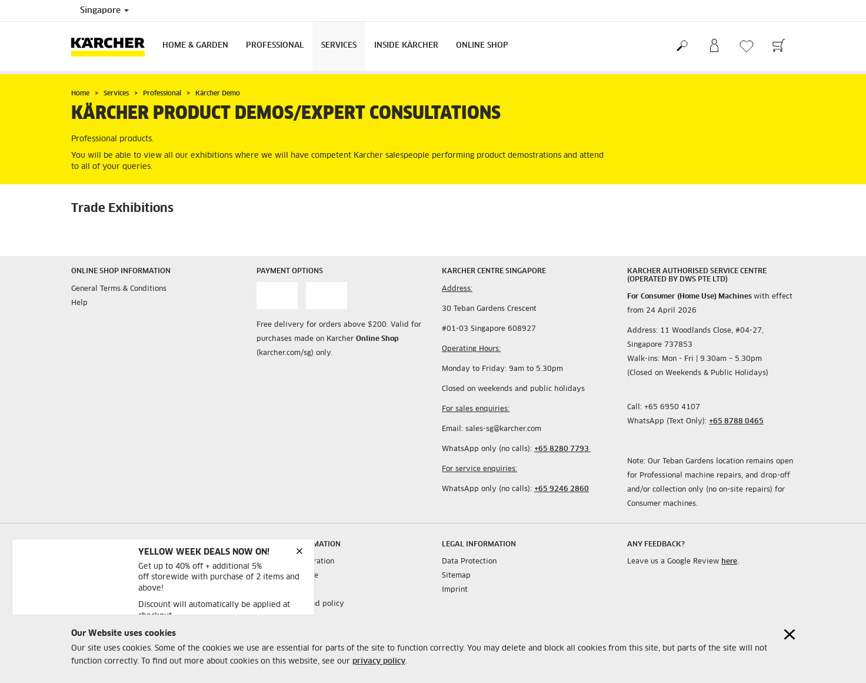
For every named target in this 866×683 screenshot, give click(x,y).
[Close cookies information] (789, 634)
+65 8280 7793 (562, 449)
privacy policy (378, 661)
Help (79, 303)
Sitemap (456, 575)
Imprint (455, 590)
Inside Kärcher (406, 45)
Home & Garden (195, 45)
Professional (275, 45)
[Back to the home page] (112, 46)
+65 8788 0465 (736, 421)
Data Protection (469, 561)
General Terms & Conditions (118, 289)
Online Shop (482, 45)
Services (339, 45)
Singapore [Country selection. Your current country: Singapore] (104, 10)
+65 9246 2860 (561, 489)
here (729, 561)
